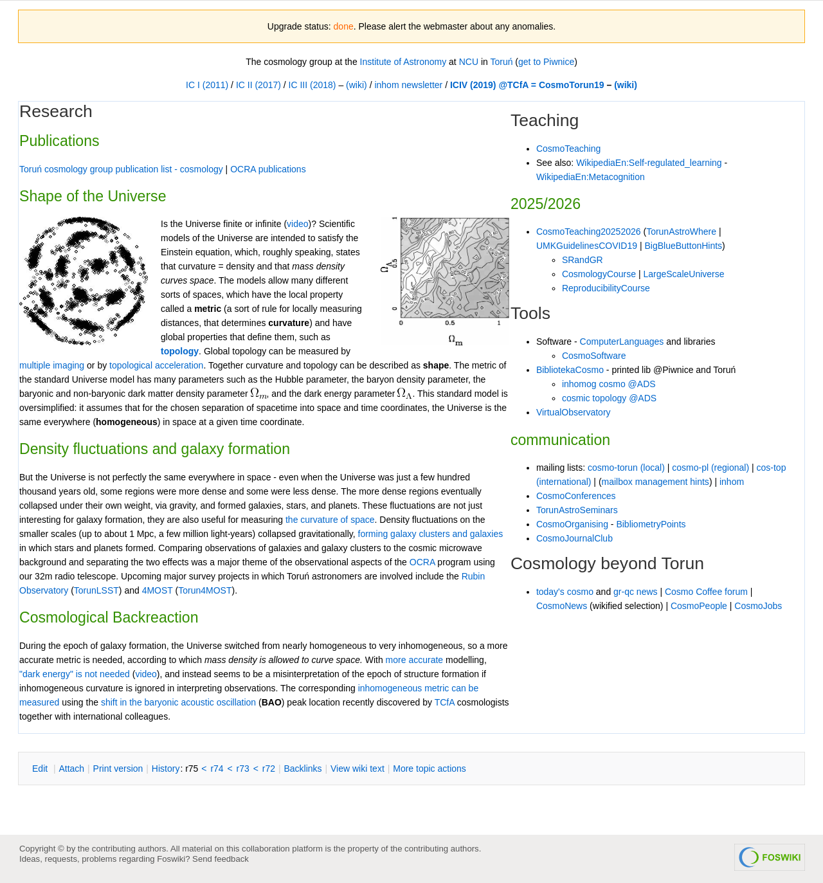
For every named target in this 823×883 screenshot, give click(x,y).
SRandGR (582, 260)
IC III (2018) (312, 85)
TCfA (445, 702)
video (145, 674)
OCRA (422, 562)
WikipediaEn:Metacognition (590, 177)
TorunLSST (96, 590)
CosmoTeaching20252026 (588, 231)
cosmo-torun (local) (626, 467)
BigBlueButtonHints (683, 246)
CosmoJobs (758, 606)
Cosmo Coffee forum (706, 592)
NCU (468, 62)
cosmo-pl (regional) (710, 467)
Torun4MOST (204, 590)
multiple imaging (51, 365)
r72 (268, 768)
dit (41, 768)
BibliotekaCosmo (570, 370)
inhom (731, 482)
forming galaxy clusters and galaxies (430, 534)
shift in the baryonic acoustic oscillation (178, 702)
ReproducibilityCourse (606, 288)
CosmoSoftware (594, 355)
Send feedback (220, 859)
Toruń (501, 62)
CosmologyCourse (599, 274)
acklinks (302, 768)
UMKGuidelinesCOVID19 (586, 246)
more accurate (414, 660)
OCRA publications (268, 169)
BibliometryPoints (650, 524)
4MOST (157, 590)
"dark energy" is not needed (74, 674)
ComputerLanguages (622, 341)
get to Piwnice (546, 62)
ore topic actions (429, 768)
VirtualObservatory (573, 412)
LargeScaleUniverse (683, 274)
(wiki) (356, 85)
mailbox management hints (655, 482)
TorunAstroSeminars (577, 510)
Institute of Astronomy (403, 62)
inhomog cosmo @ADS (609, 384)
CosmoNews (561, 606)
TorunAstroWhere (681, 231)
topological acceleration (156, 365)
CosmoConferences (576, 496)
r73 (243, 768)
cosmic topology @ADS (609, 398)
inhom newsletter (408, 85)
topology (180, 351)
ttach (71, 768)
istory (166, 768)
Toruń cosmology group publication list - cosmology (121, 169)
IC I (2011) (207, 85)
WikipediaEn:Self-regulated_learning (648, 163)
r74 (216, 768)
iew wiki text (357, 768)
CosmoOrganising (572, 524)
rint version (118, 768)
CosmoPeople (699, 606)
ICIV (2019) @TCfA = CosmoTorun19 (527, 85)
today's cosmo (564, 592)
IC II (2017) (258, 85)
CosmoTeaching (568, 148)
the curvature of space (330, 519)
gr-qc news (635, 592)
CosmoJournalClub (574, 538)
